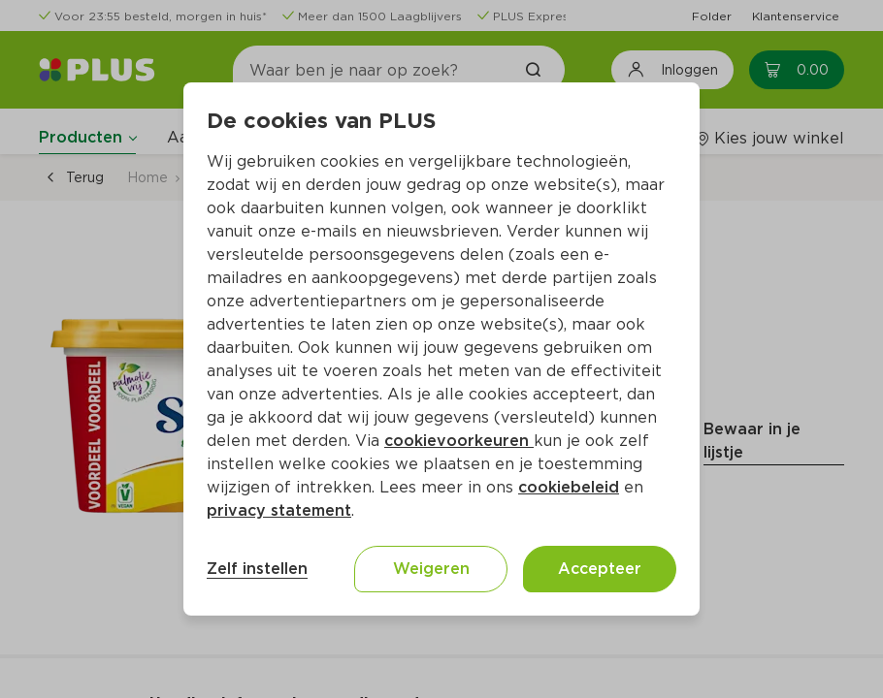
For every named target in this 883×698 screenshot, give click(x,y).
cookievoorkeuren (459, 440)
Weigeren (431, 568)
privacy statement (279, 510)
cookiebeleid (568, 487)
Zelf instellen (257, 568)
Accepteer (599, 568)
